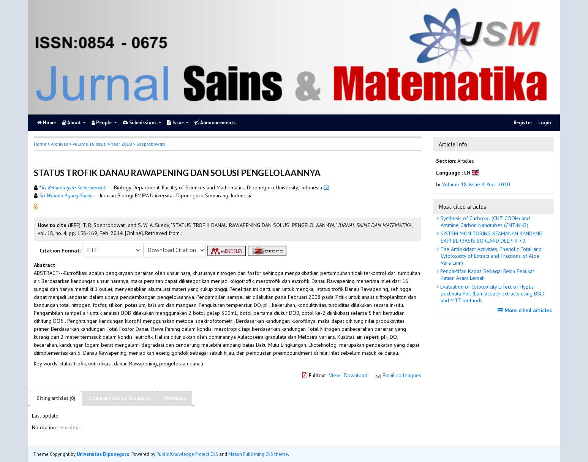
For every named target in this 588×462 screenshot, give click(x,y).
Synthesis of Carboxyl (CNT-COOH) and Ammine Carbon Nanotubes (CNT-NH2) (484, 222)
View (334, 375)
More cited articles (525, 310)
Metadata (175, 398)
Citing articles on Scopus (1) (120, 398)
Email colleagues (402, 375)
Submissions (140, 122)
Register (523, 122)
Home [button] (40, 144)
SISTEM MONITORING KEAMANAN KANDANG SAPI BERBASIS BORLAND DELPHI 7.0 (490, 237)
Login (544, 122)
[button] (36, 205)
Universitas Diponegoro (103, 454)
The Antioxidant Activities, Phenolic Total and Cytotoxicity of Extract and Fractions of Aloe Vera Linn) (490, 256)
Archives (59, 144)
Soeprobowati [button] (150, 144)
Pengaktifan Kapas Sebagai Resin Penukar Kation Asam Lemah (486, 274)
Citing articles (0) (56, 398)
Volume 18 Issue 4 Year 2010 (102, 144)
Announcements (215, 122)
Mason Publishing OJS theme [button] (258, 454)
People (102, 122)
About (72, 122)
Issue (176, 122)
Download (355, 375)
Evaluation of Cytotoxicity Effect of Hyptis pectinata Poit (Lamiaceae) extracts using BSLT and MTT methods (492, 293)
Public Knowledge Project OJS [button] (187, 454)
